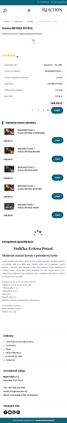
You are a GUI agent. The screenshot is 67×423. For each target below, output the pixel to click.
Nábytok (18, 21)
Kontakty (10, 345)
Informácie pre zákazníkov (19, 341)
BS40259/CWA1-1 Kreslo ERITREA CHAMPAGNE (31, 131)
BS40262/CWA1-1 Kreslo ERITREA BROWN (29, 150)
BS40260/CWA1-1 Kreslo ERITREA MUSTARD (30, 187)
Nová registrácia (60, 2)
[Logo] (53, 11)
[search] (4, 8)
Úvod (6, 21)
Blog (8, 349)
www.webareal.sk (44, 420)
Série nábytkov (13, 352)
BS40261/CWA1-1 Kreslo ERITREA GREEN (28, 206)
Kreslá (30, 21)
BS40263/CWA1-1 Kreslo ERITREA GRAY (28, 169)
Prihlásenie (44, 2)
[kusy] (38, 110)
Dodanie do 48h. (14, 356)
